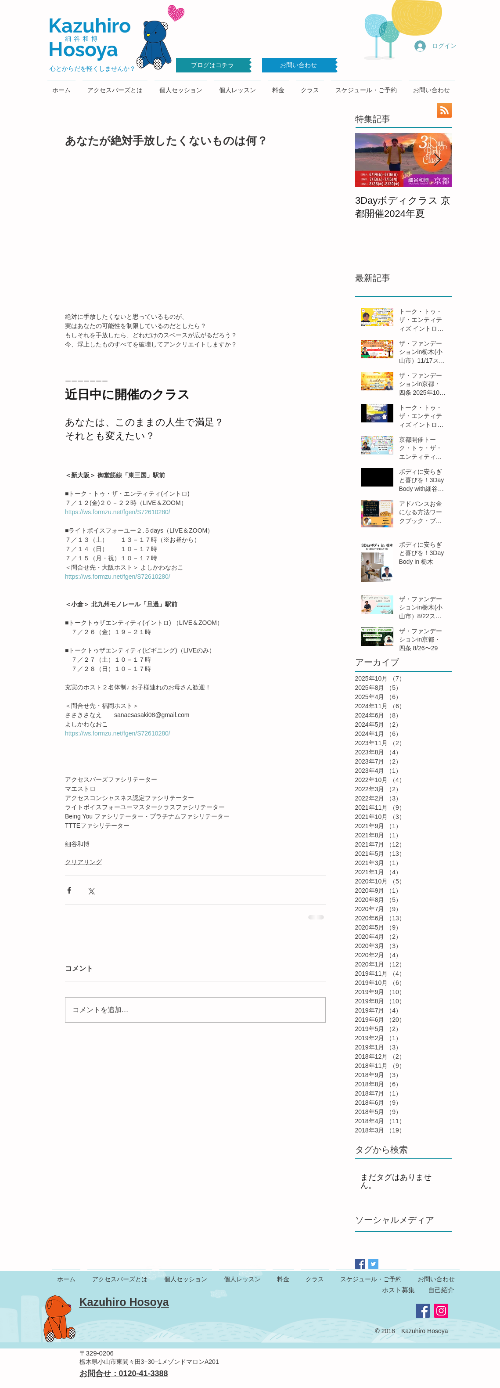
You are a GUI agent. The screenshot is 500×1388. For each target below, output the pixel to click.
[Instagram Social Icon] (441, 1311)
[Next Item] (438, 160)
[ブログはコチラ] (212, 65)
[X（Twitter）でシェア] (90, 890)
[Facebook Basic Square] (360, 1264)
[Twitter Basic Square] (373, 1264)
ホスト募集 (398, 1290)
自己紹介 (441, 1290)
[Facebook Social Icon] (423, 1311)
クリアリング (83, 861)
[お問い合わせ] (298, 65)
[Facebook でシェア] (69, 890)
